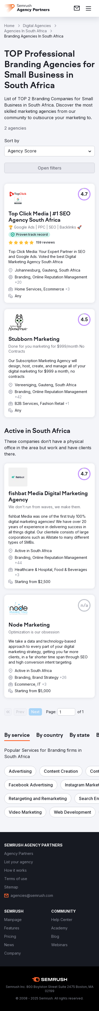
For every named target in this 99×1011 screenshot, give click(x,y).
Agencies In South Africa (25, 31)
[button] (49, 151)
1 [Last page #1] (82, 712)
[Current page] (66, 711)
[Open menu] (88, 8)
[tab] (17, 735)
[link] (77, 8)
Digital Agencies (37, 25)
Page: (51, 712)
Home (9, 25)
